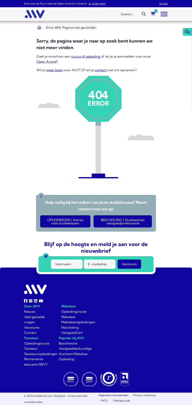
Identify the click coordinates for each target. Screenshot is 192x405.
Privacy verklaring (144, 395)
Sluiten (163, 3)
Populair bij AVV (71, 338)
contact (101, 70)
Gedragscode (121, 400)
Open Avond (46, 61)
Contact (30, 332)
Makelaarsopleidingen (78, 322)
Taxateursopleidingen (41, 354)
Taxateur (31, 338)
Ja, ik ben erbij (97, 3)
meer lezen (54, 70)
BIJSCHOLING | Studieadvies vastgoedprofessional (123, 221)
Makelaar (68, 306)
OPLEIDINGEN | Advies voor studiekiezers (65, 221)
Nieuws (29, 311)
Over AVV (32, 306)
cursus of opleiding (85, 56)
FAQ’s (104, 400)
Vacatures (32, 327)
